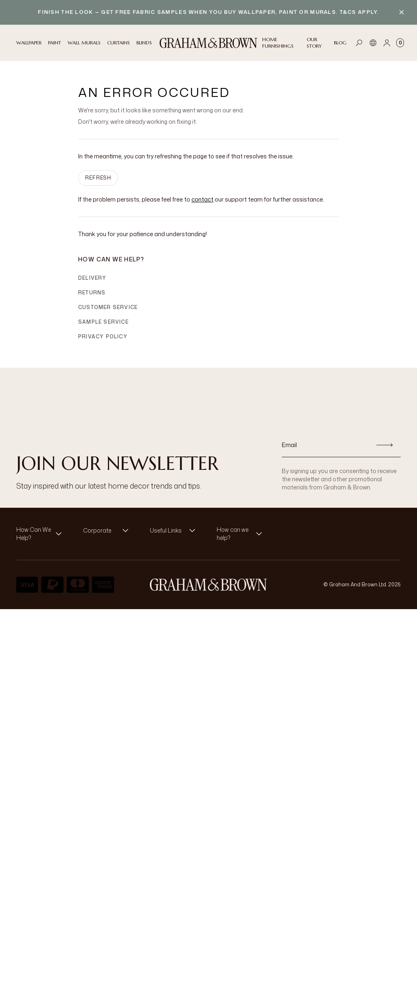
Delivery (92, 277)
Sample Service (103, 321)
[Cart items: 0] (400, 42)
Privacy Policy (102, 336)
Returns (91, 292)
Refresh (98, 177)
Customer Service (108, 307)
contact (202, 199)
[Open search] (359, 42)
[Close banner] (401, 12)
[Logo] (208, 43)
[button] (41, 534)
